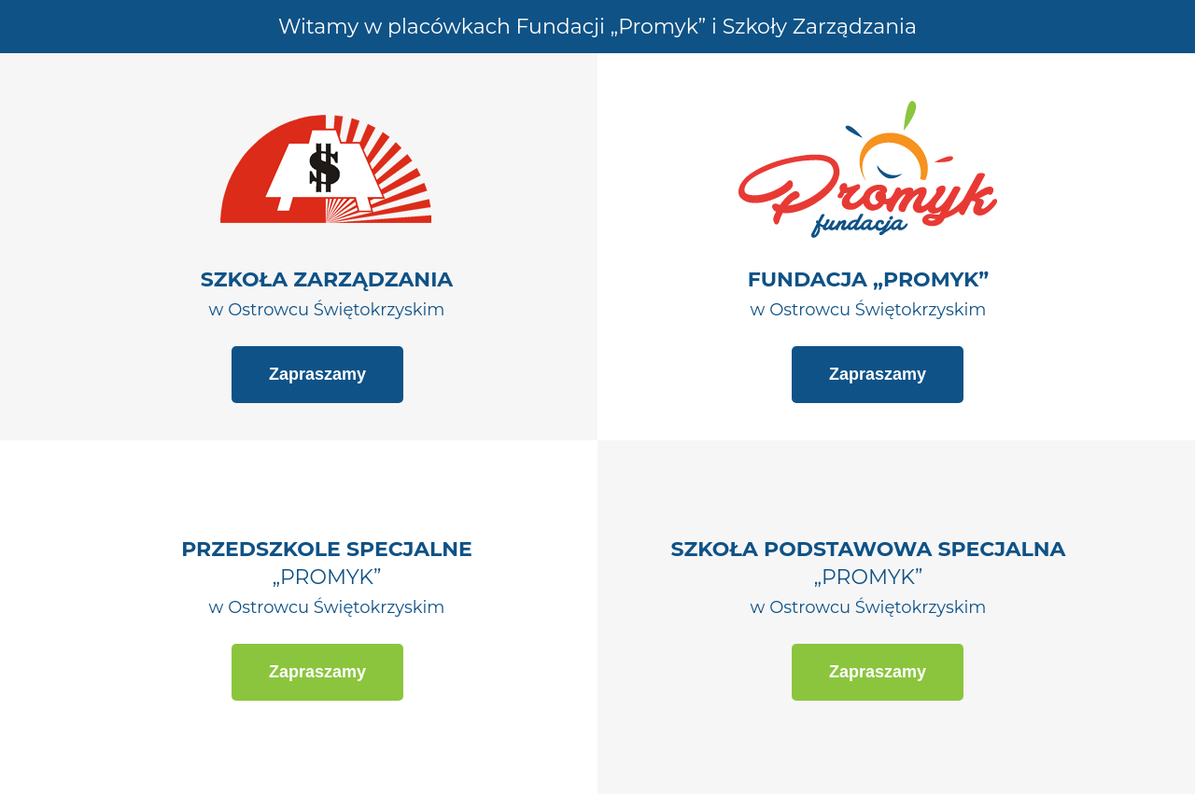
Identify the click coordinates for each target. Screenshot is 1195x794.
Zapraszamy (317, 374)
